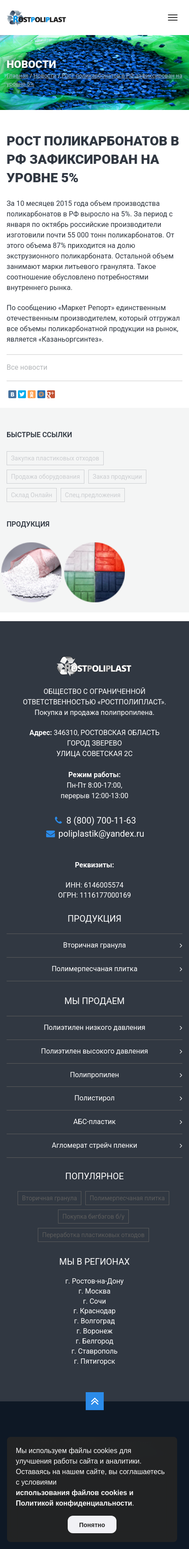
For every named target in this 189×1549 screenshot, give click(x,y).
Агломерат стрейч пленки (94, 1145)
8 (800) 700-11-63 (101, 820)
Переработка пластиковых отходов (93, 1234)
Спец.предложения (92, 495)
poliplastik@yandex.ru (101, 833)
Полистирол (94, 1098)
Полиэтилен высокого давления (94, 1051)
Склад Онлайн (31, 495)
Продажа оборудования (45, 476)
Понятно (92, 1524)
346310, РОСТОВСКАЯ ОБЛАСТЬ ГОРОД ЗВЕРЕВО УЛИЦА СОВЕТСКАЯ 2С (107, 743)
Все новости (27, 367)
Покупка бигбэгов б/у (93, 1216)
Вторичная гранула (94, 945)
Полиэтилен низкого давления (94, 1027)
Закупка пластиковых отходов (55, 458)
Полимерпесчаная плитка (94, 969)
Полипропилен (94, 1075)
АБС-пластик (94, 1122)
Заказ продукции (117, 476)
